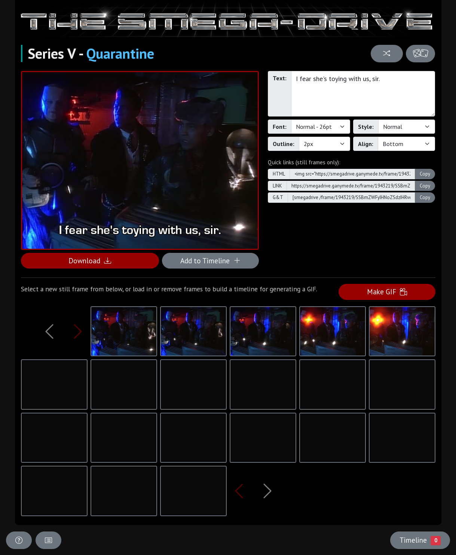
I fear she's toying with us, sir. (363, 94)
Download (89, 260)
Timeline (420, 540)
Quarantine (120, 53)
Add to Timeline (210, 260)
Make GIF (387, 291)
